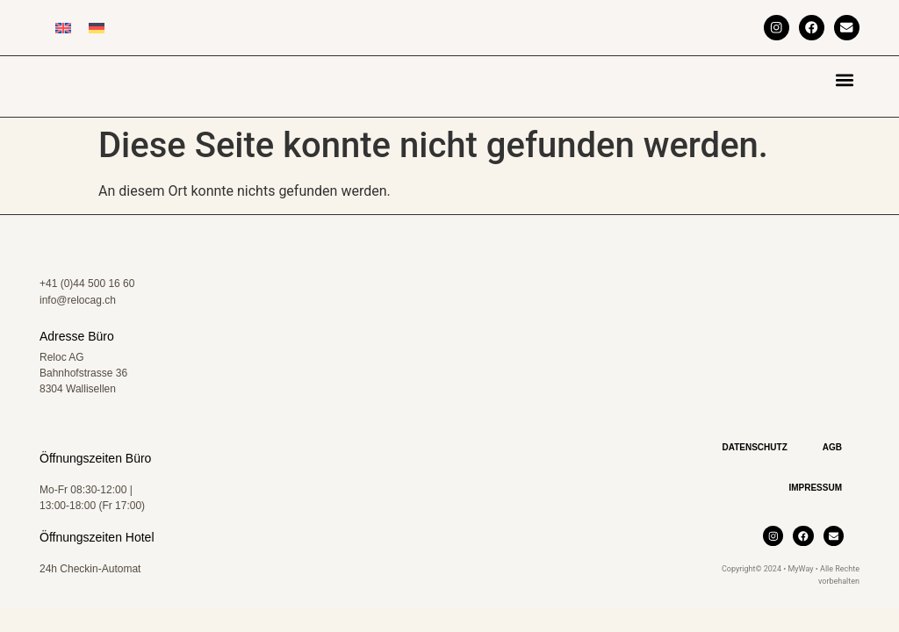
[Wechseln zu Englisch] (63, 28)
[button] (845, 79)
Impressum (815, 500)
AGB (832, 459)
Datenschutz (754, 459)
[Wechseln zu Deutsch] (96, 28)
